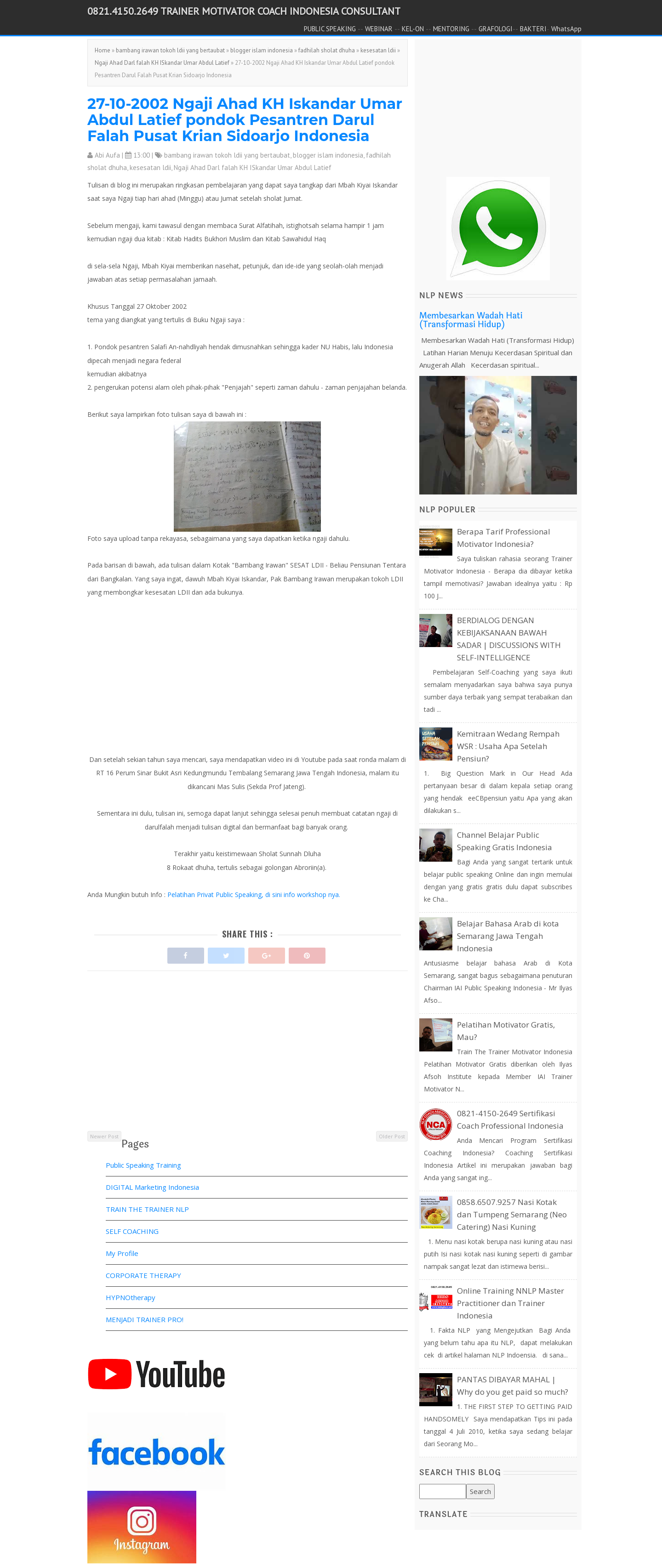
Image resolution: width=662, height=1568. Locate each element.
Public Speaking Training (143, 1165)
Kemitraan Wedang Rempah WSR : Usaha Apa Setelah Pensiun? (508, 746)
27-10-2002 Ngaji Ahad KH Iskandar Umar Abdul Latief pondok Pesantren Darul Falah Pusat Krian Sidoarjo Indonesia (244, 120)
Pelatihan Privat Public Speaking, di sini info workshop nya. (253, 894)
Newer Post (104, 1136)
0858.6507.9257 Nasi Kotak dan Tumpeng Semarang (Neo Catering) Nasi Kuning (512, 1214)
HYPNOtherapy (130, 1297)
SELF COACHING (132, 1231)
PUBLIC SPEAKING (330, 28)
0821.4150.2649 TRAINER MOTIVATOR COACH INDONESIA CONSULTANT (243, 11)
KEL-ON (413, 28)
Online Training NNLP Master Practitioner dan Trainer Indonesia (510, 1303)
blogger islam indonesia (261, 50)
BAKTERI (533, 28)
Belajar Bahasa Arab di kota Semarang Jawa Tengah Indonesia (508, 936)
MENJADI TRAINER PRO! (144, 1319)
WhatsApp (566, 28)
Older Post (392, 1136)
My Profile (122, 1253)
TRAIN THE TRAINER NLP (147, 1209)
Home (102, 50)
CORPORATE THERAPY (143, 1275)
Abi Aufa (107, 155)
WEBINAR (379, 28)
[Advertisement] (247, 1065)
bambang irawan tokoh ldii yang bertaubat (170, 50)
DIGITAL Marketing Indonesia (152, 1187)
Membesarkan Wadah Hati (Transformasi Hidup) (471, 320)
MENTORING (451, 28)
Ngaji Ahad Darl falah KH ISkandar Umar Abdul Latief (162, 63)
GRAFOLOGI (496, 28)
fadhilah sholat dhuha (326, 50)
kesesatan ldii (378, 50)
